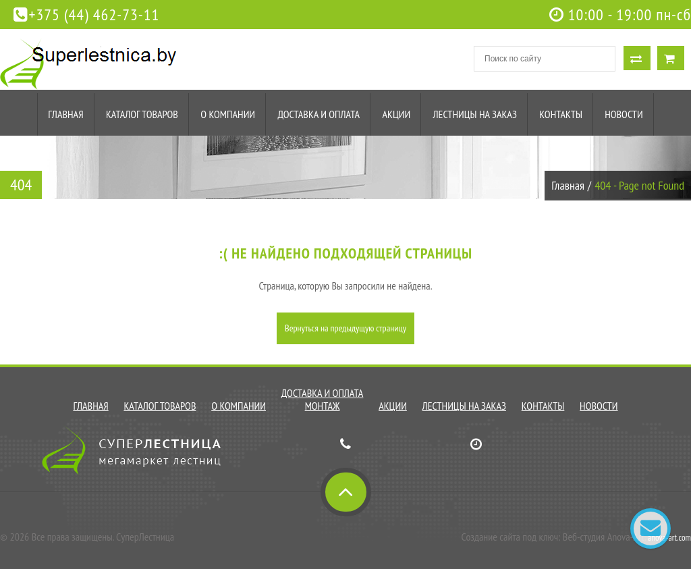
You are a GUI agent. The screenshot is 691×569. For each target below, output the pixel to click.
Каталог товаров (142, 114)
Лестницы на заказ (475, 114)
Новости (623, 114)
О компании (227, 114)
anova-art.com (669, 537)
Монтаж (322, 405)
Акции (396, 114)
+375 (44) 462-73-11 (86, 14)
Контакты (560, 114)
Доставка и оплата (318, 114)
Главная (65, 114)
